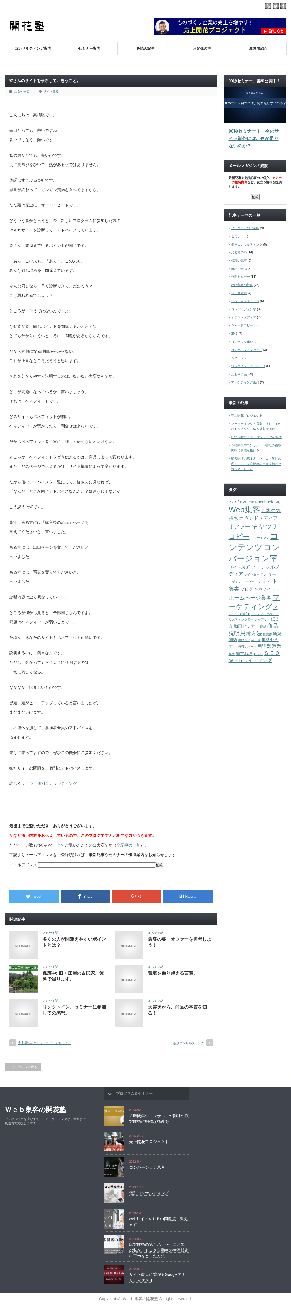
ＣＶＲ (258, 654)
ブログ (246, 589)
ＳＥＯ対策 (239, 293)
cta (251, 502)
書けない (244, 640)
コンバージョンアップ (246, 350)
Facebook (264, 502)
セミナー (237, 236)
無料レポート (247, 646)
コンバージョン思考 (147, 1167)
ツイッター (252, 574)
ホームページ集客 (250, 598)
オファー (239, 526)
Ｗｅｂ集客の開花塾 (35, 1110)
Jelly (277, 502)
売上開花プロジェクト (246, 415)
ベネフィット (240, 357)
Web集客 (245, 509)
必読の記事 (145, 48)
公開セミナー (240, 276)
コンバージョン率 (243, 309)
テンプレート (269, 574)
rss (268, 6)
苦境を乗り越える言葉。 (173, 973)
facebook (283, 6)
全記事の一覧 (128, 845)
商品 (263, 626)
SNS (234, 333)
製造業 (274, 646)
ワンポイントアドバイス (248, 366)
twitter (276, 6)
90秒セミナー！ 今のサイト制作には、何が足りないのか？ (254, 138)
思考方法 (251, 633)
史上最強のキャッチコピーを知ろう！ (44, 1043)
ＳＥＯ (272, 653)
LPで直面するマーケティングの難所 (256, 437)
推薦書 (267, 634)
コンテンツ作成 (242, 341)
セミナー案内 (89, 48)
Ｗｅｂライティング (250, 660)
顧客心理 (244, 653)
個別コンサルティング (57, 783)
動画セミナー (246, 626)
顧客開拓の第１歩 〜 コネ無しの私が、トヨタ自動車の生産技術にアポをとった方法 (256, 464)
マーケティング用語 (245, 382)
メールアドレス (23, 865)
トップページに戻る (23, 1067)
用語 (262, 646)
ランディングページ (245, 301)
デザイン (235, 581)
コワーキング (259, 537)
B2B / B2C (238, 502)
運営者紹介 (258, 48)
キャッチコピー (242, 325)
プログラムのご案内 (245, 228)
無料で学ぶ (239, 268)
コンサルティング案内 (32, 48)
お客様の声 (202, 48)
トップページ (251, 581)
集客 (232, 654)
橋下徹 (256, 640)
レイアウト (262, 619)
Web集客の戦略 (242, 285)
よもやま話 (22, 91)
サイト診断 (51, 91)
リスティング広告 (241, 619)
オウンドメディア (243, 317)
